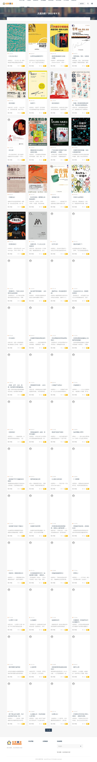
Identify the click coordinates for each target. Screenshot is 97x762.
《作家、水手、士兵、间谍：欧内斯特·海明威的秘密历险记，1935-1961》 (16, 387)
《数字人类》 (76, 667)
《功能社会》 (12, 197)
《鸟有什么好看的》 (78, 197)
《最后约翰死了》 (77, 244)
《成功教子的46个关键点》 (16, 526)
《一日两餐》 (76, 479)
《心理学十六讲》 (13, 620)
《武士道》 (11, 150)
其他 (28, 7)
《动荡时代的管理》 (35, 526)
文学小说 (53, 53)
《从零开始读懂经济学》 (36, 56)
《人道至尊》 (33, 667)
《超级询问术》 (55, 620)
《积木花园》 (12, 103)
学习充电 (74, 100)
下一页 (48, 730)
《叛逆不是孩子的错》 (57, 432)
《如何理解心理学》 (78, 432)
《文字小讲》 (55, 244)
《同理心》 (75, 573)
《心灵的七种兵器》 (57, 479)
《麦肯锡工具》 (55, 197)
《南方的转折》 (55, 103)
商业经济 (31, 53)
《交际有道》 (12, 432)
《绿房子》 (32, 103)
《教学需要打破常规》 (14, 667)
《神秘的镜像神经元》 (57, 573)
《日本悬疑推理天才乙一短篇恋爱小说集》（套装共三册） (37, 575)
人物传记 (10, 382)
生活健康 (74, 429)
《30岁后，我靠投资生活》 (16, 573)
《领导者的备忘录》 (35, 479)
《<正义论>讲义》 (13, 56)
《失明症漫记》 (12, 244)
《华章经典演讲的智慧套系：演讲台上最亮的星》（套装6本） (58, 528)
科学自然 (74, 194)
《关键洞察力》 (77, 385)
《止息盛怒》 (33, 620)
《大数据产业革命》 (57, 385)
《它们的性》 (12, 338)
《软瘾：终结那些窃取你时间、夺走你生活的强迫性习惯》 (80, 105)
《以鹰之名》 (55, 714)
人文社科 (21, 7)
